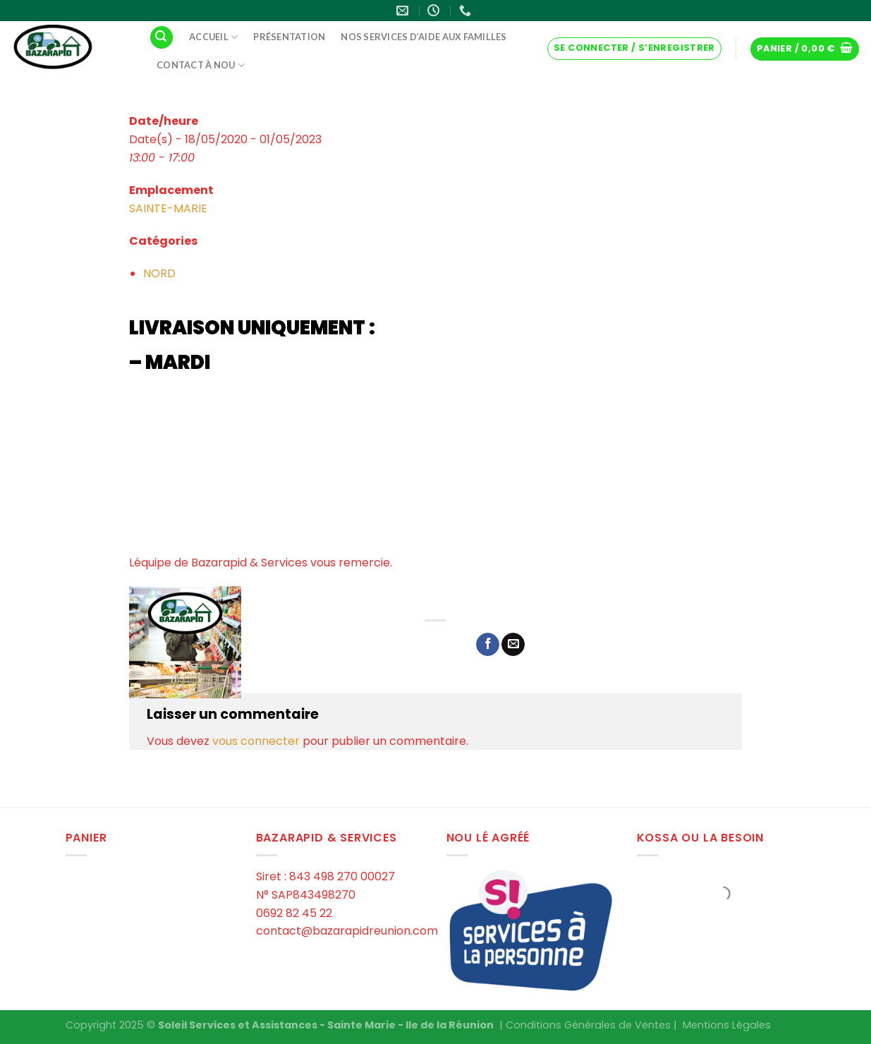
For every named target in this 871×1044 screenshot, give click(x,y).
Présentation (289, 36)
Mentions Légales (727, 1025)
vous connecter (256, 741)
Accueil (213, 37)
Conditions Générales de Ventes (588, 1025)
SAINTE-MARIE (168, 208)
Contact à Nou (201, 65)
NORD (159, 273)
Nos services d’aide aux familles (423, 36)
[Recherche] (161, 37)
